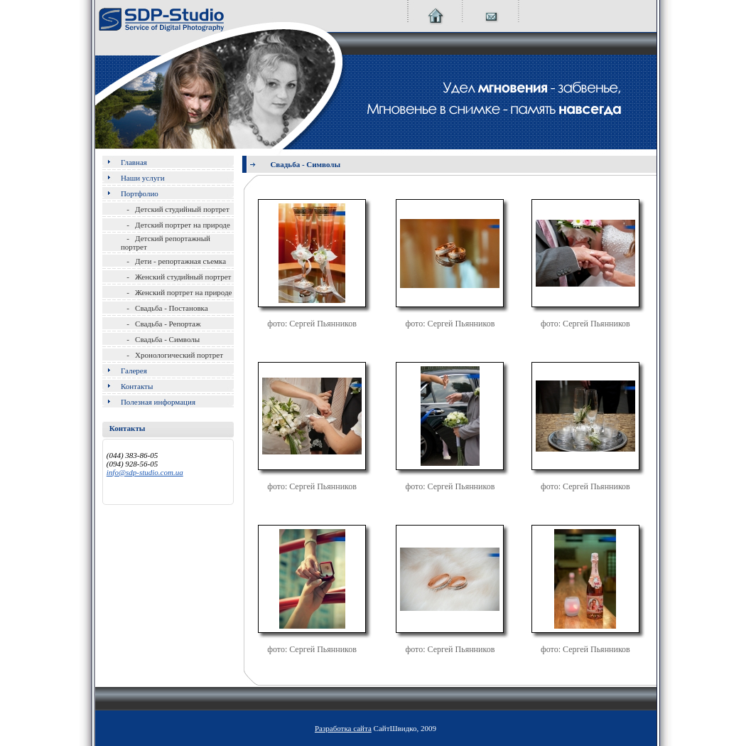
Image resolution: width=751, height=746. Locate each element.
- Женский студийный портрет (176, 276)
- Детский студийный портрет (175, 209)
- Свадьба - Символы (160, 339)
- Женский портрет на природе (176, 292)
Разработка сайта (343, 728)
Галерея (134, 370)
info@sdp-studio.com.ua (145, 472)
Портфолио (139, 193)
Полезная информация (158, 402)
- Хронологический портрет (172, 355)
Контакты (137, 386)
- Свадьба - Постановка (164, 308)
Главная (134, 162)
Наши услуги (143, 178)
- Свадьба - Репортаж (161, 323)
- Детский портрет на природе (175, 224)
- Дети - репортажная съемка (173, 261)
